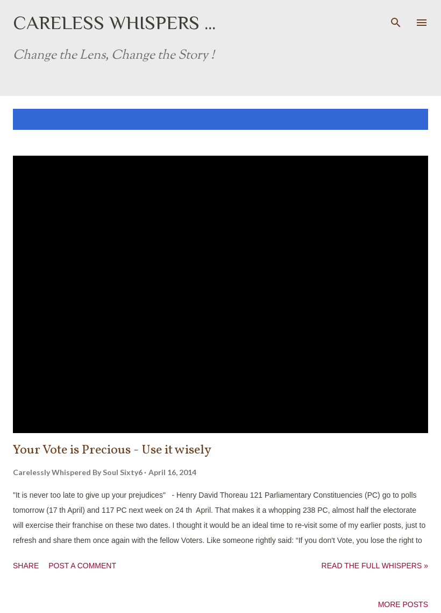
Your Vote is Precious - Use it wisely (112, 450)
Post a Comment (82, 565)
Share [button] (26, 565)
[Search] (395, 19)
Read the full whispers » (375, 565)
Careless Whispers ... (114, 22)
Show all (400, 119)
